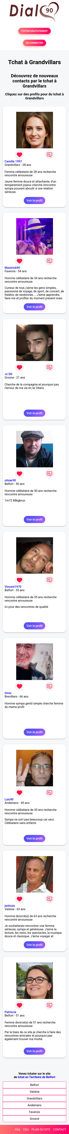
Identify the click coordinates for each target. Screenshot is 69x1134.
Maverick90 (12, 267)
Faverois (34, 1112)
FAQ (17, 1129)
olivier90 (10, 480)
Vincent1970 (13, 586)
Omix (8, 693)
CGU (26, 1129)
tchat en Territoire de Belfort (36, 1077)
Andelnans (34, 1105)
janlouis (10, 905)
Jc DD (8, 374)
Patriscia (10, 1012)
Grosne (34, 1118)
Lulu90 (9, 799)
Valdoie (34, 1091)
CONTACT (59, 1129)
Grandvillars (34, 1098)
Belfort (34, 1085)
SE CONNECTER (34, 42)
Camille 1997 (13, 161)
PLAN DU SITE (41, 1129)
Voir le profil (34, 200)
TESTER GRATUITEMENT (34, 31)
